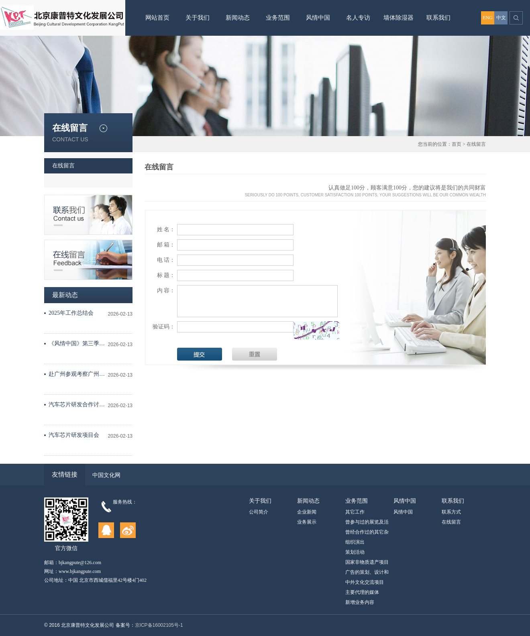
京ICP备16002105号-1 (159, 625)
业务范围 (278, 17)
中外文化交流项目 (364, 582)
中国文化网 (106, 475)
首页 (456, 144)
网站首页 (157, 17)
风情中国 (318, 17)
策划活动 (355, 552)
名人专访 (358, 17)
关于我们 (198, 17)
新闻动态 (238, 17)
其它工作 (355, 512)
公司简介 (258, 512)
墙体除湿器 (398, 17)
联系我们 (438, 17)
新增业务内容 (359, 602)
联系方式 (451, 512)
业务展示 (306, 522)
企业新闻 (306, 512)
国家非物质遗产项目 (367, 562)
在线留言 (476, 144)
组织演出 (355, 542)
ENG (488, 17)
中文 (501, 17)
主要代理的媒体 (362, 592)
